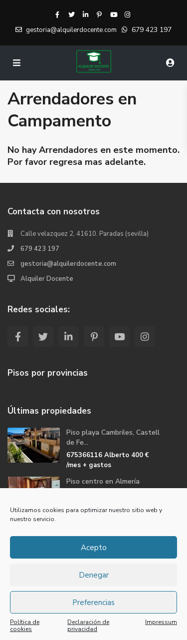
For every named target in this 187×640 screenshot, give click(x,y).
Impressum (161, 622)
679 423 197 (152, 29)
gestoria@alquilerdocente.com (68, 263)
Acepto (94, 548)
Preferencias (93, 603)
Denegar (94, 575)
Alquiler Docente (46, 278)
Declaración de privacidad (88, 626)
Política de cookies (24, 626)
